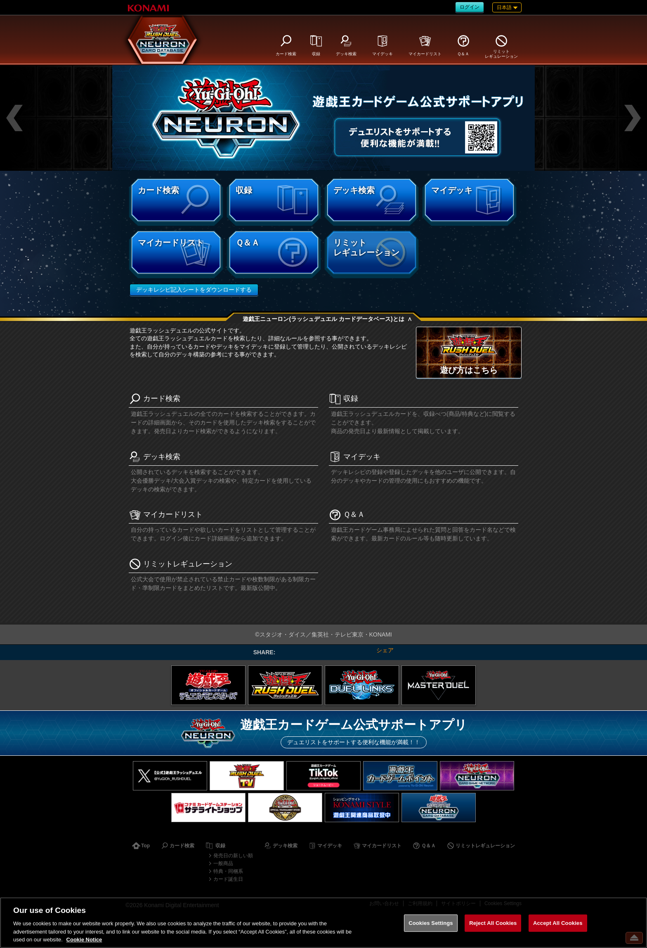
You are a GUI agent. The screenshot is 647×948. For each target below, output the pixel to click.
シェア (385, 650)
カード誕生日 (228, 879)
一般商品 (223, 863)
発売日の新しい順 (233, 855)
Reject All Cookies (493, 923)
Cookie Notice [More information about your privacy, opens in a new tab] (84, 939)
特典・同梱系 (228, 871)
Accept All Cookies (558, 923)
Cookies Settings (431, 923)
